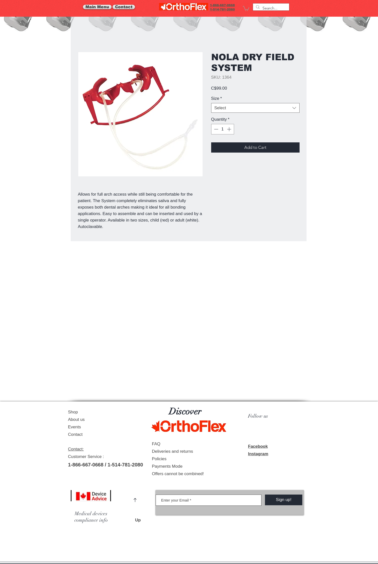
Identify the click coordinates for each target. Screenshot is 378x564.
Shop (73, 412)
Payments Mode (167, 466)
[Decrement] (215, 129)
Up (140, 520)
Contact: (76, 449)
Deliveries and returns (172, 451)
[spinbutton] (222, 129)
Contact (75, 434)
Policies (159, 458)
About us (76, 419)
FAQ (156, 444)
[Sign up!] (283, 500)
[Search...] (270, 8)
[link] (246, 8)
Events (74, 427)
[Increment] (229, 129)
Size (216, 98)
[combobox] (255, 108)
